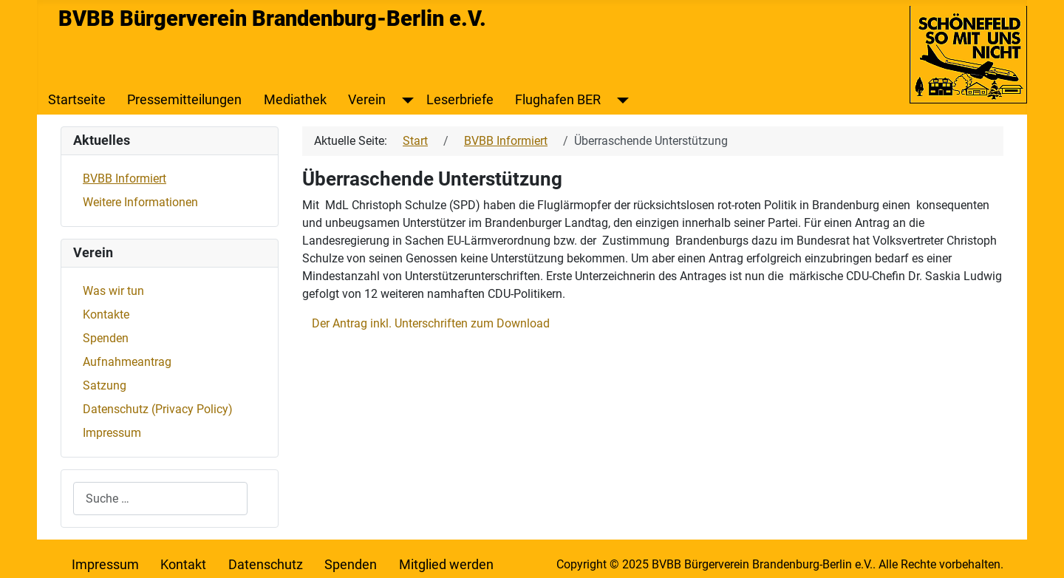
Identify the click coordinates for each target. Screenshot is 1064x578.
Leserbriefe (460, 99)
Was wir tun (113, 291)
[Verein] (404, 100)
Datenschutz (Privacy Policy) (158, 409)
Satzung (104, 385)
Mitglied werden (446, 564)
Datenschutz (265, 564)
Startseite (77, 99)
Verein (367, 99)
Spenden (106, 338)
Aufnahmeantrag (127, 362)
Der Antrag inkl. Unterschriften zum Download (431, 323)
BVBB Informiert (124, 178)
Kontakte (106, 314)
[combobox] (160, 498)
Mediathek (295, 99)
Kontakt (183, 564)
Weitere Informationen (140, 202)
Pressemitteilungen (184, 99)
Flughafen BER (558, 99)
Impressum (112, 433)
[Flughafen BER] (619, 100)
